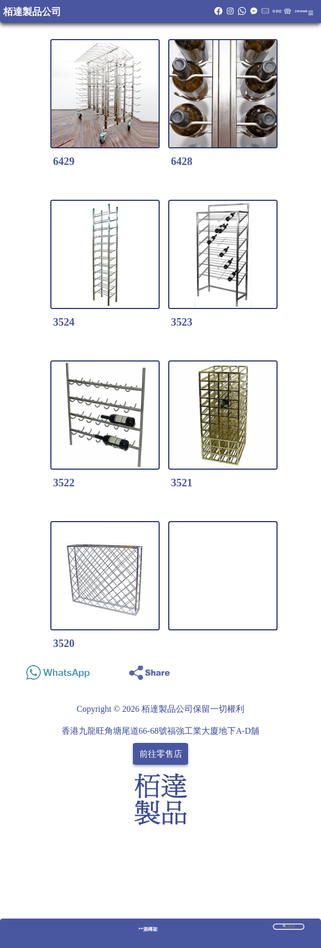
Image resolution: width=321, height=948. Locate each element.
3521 (181, 482)
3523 (181, 322)
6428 (181, 161)
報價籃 (277, 11)
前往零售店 (160, 753)
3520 (63, 643)
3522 (63, 482)
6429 (63, 161)
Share (296, 669)
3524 (63, 322)
